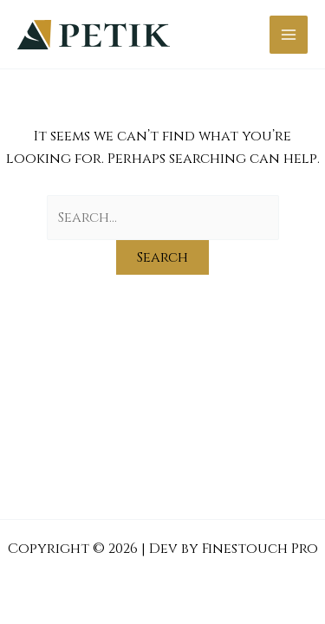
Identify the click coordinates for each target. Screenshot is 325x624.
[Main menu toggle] (289, 35)
